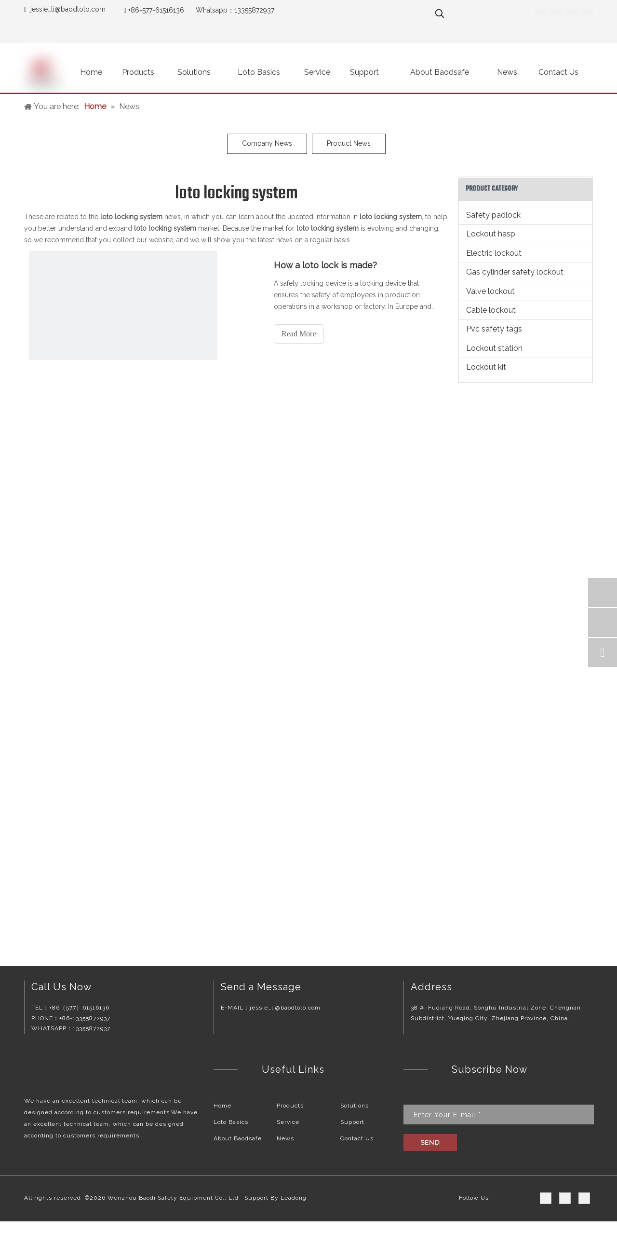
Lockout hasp (490, 233)
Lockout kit (486, 367)
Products (290, 1105)
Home (222, 1105)
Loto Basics (231, 1122)
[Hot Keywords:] (439, 13)
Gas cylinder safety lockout (514, 272)
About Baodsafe (238, 1138)
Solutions (354, 1105)
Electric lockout (494, 253)
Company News (267, 143)
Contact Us (357, 1138)
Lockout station (494, 348)
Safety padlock (493, 215)
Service (288, 1122)
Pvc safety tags (494, 328)
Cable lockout (491, 310)
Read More (299, 334)
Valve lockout (490, 291)
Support (352, 1122)
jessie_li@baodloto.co (64, 9)
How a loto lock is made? (325, 265)
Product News (349, 143)
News (285, 1138)
